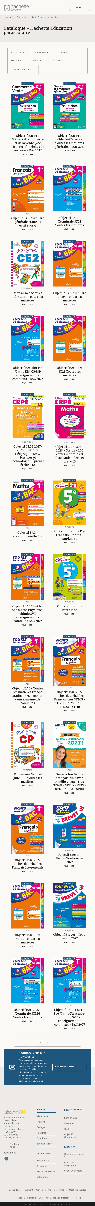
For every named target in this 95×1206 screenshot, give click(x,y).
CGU (41, 1198)
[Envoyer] (82, 1067)
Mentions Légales (77, 1190)
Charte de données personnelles (51, 1190)
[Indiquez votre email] (65, 1067)
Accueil (9, 17)
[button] (19, 52)
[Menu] (80, 7)
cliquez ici (38, 1081)
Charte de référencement (21, 1190)
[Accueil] (17, 7)
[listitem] (6, 1158)
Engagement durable (26, 1198)
